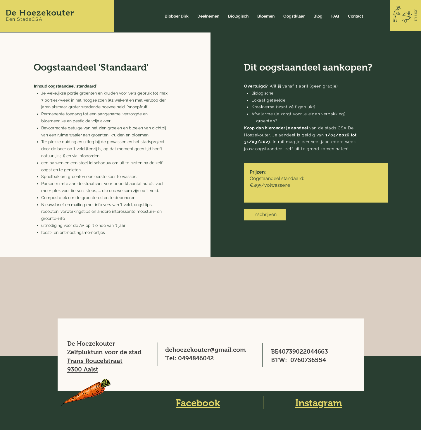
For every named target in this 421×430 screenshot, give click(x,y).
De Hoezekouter (40, 12)
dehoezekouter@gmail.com (205, 349)
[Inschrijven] (265, 214)
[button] (415, 15)
